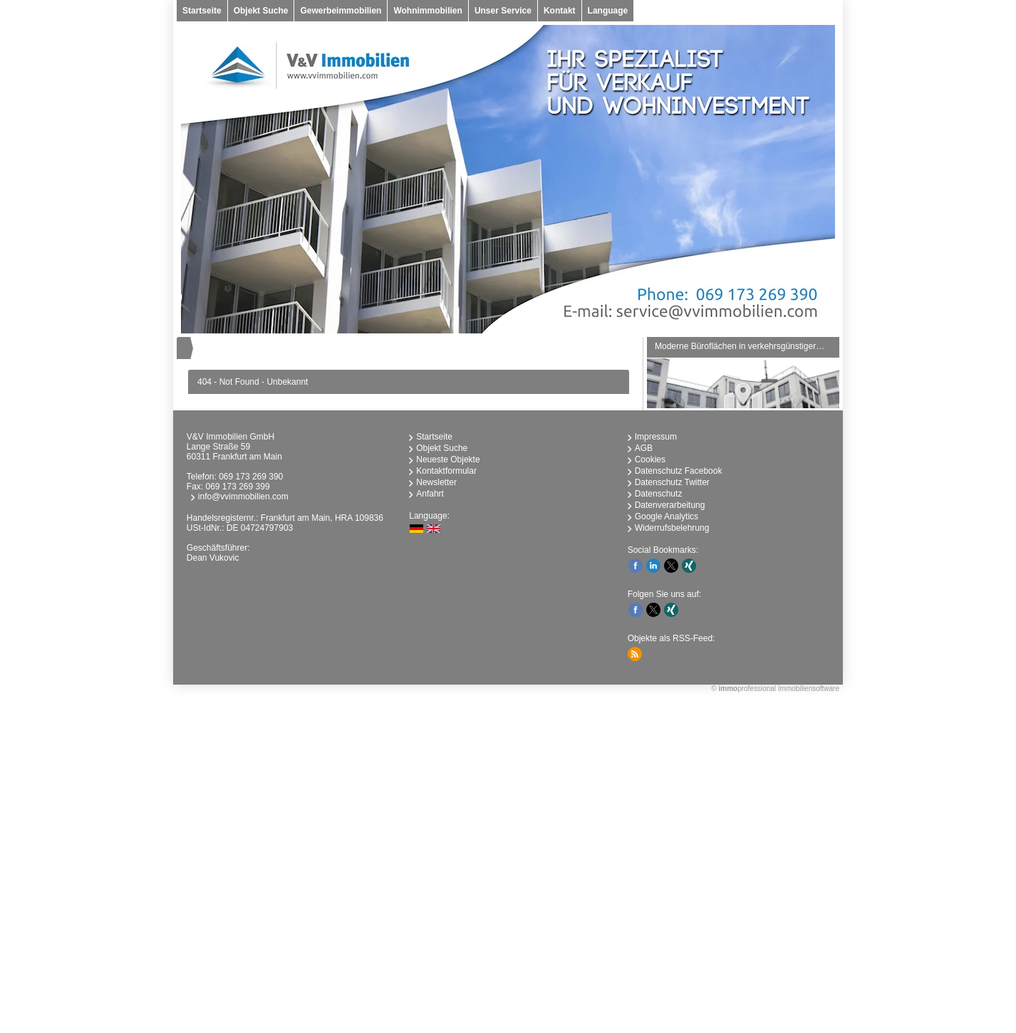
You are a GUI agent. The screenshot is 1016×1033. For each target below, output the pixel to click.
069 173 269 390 (251, 477)
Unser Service (503, 11)
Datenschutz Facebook (678, 471)
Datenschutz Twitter (672, 482)
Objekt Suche (261, 11)
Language (608, 11)
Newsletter (436, 482)
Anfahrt (430, 494)
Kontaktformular (446, 471)
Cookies (650, 459)
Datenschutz (659, 494)
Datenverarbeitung (670, 505)
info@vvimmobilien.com (243, 497)
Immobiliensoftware (808, 688)
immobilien (387, 870)
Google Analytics (666, 516)
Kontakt (560, 11)
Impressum (656, 437)
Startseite (202, 11)
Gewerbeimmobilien (340, 11)
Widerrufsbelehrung (672, 528)
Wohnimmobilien (427, 11)
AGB (644, 448)
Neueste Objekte (448, 459)
